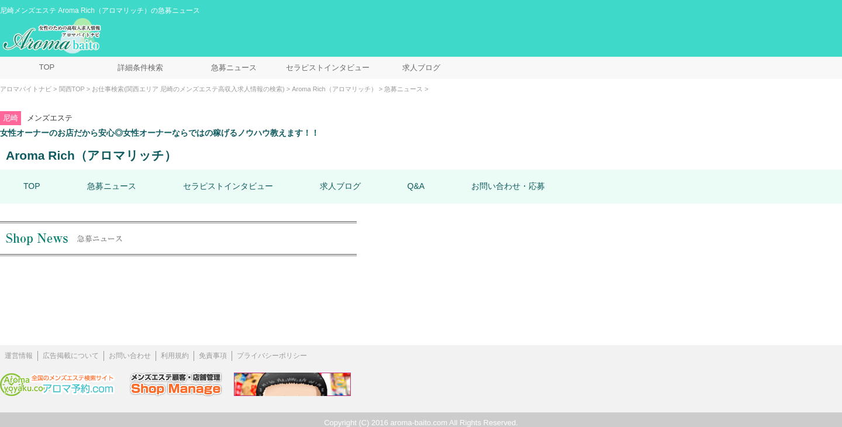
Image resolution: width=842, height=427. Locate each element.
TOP (47, 67)
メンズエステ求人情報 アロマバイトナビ (53, 36)
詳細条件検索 (140, 67)
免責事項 (213, 356)
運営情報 (19, 356)
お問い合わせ (130, 356)
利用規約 (175, 356)
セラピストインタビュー (328, 67)
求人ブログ (421, 67)
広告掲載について (71, 356)
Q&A (416, 186)
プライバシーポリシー (272, 356)
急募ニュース (234, 67)
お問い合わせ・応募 (508, 186)
